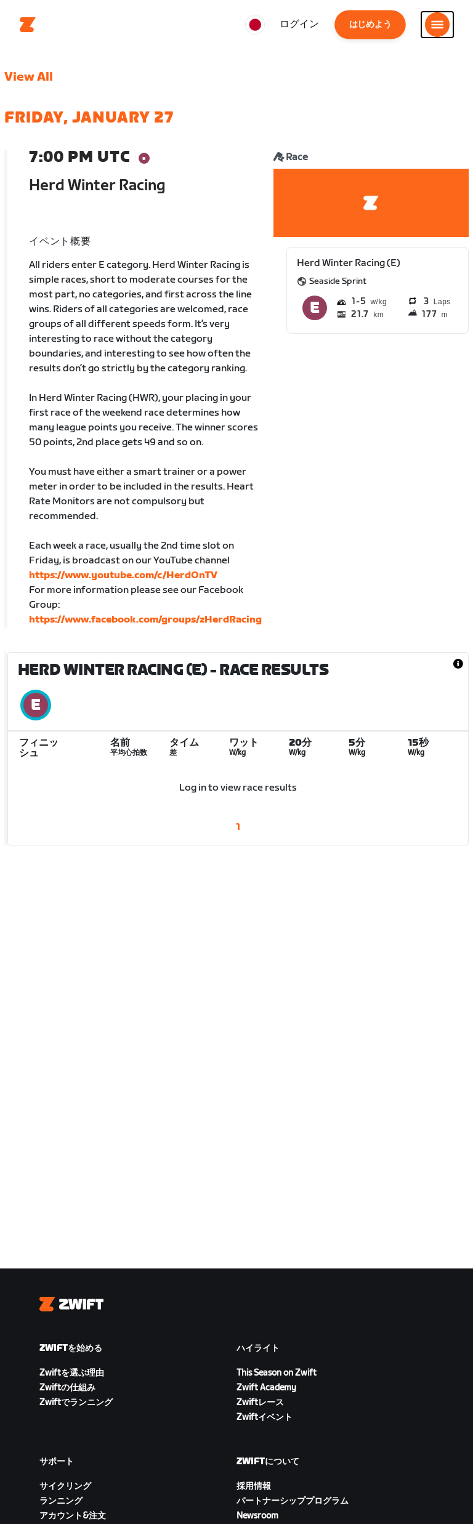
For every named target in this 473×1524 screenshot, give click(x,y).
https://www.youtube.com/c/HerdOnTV (123, 575)
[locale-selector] (255, 24)
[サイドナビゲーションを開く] (437, 25)
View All (28, 77)
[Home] (27, 24)
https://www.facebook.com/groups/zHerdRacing (145, 620)
